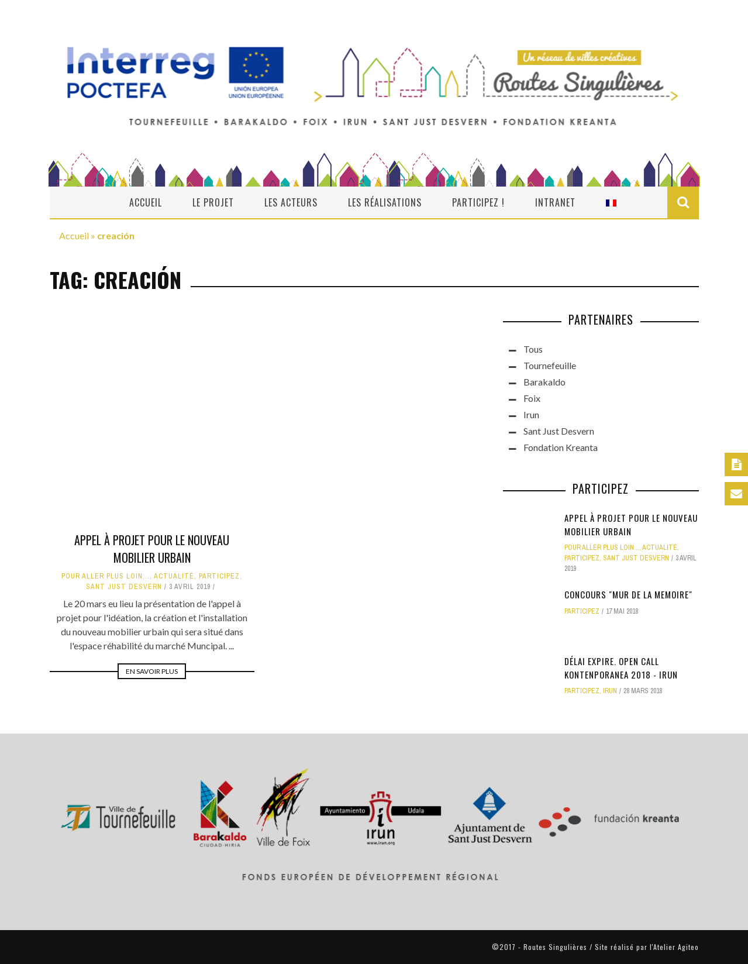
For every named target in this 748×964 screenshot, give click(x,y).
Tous (533, 348)
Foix (531, 398)
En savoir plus (152, 671)
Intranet (555, 202)
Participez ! (478, 202)
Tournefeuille (549, 365)
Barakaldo (544, 381)
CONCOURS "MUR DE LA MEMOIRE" (628, 594)
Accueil (145, 202)
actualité (174, 576)
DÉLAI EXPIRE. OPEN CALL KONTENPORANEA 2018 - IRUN (621, 668)
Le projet (213, 202)
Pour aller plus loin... (105, 576)
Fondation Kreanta (560, 447)
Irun (531, 414)
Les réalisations (385, 202)
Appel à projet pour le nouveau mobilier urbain (151, 548)
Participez (219, 576)
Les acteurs (291, 202)
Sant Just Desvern (124, 586)
